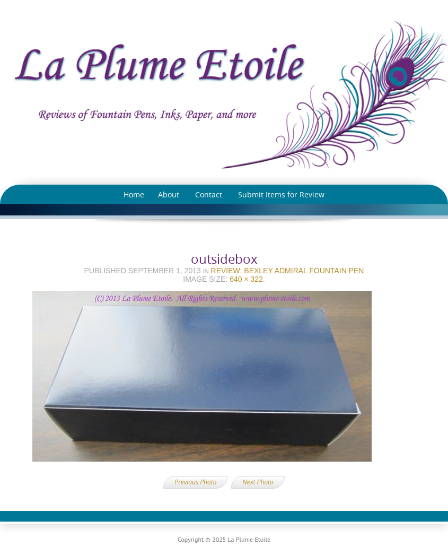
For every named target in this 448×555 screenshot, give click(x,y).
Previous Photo (195, 482)
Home (134, 194)
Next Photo (257, 482)
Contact (208, 194)
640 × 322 (246, 279)
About (168, 194)
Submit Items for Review (281, 194)
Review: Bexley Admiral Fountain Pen (287, 270)
